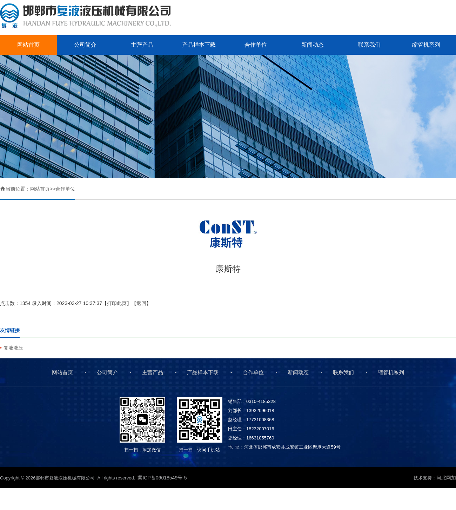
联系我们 (369, 45)
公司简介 (85, 45)
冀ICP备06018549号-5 (163, 478)
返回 (141, 303)
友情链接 (10, 330)
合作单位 (255, 45)
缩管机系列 (426, 45)
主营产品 (142, 45)
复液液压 (13, 348)
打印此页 (117, 303)
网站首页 (28, 45)
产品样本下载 (199, 45)
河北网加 (446, 478)
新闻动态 (312, 45)
